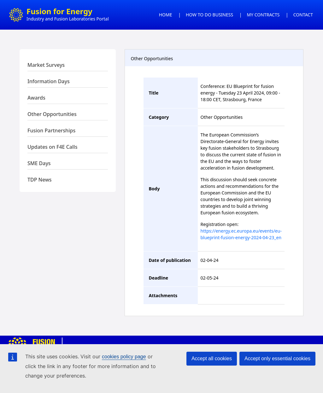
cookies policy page (124, 356)
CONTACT (303, 15)
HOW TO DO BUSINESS (209, 15)
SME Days (39, 163)
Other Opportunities (52, 114)
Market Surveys (46, 64)
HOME (165, 15)
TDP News (39, 179)
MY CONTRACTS (263, 15)
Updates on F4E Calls (52, 146)
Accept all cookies (211, 358)
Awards (36, 97)
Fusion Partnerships (51, 130)
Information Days (48, 81)
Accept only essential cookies (277, 358)
